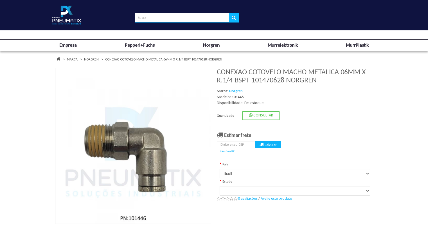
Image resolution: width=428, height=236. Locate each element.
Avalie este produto (276, 198)
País (225, 164)
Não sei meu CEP (227, 151)
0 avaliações (248, 198)
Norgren (91, 59)
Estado (227, 181)
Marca (72, 59)
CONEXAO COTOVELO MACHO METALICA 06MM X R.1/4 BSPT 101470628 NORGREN (163, 59)
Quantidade (225, 116)
